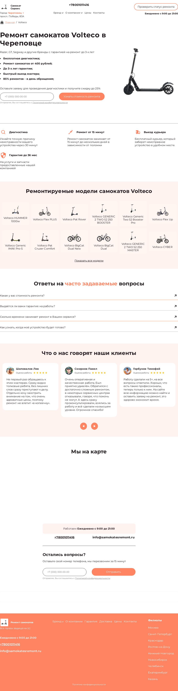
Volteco (22, 22)
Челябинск (155, 666)
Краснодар (155, 640)
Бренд (58, 12)
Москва (153, 627)
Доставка (105, 621)
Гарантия (91, 621)
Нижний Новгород (161, 653)
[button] (83, 426)
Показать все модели (89, 260)
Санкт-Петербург (160, 634)
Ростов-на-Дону (159, 646)
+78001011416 (79, 5)
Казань (153, 679)
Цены (88, 12)
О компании (74, 12)
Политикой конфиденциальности (50, 102)
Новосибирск (157, 659)
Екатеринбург (158, 672)
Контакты (99, 12)
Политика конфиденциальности (89, 684)
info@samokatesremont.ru (113, 537)
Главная (10, 22)
